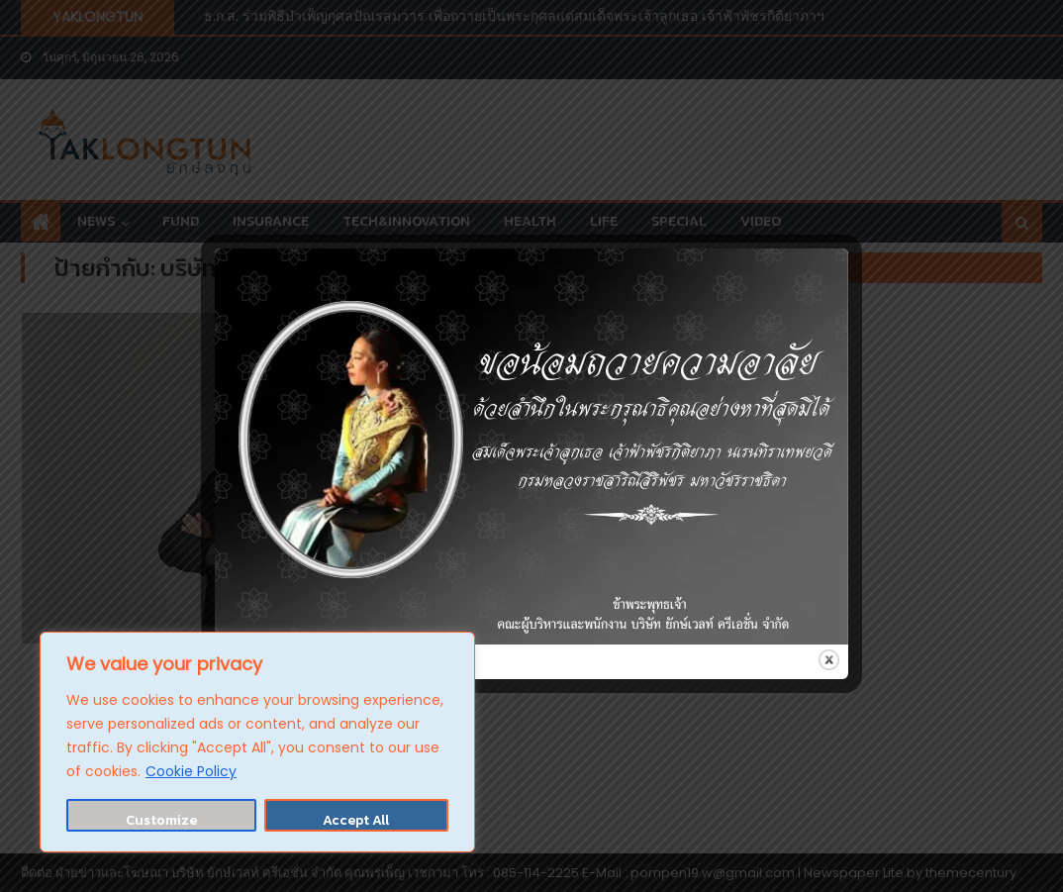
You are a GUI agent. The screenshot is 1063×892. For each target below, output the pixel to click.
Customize (161, 820)
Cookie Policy (191, 771)
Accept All (356, 820)
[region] (257, 742)
